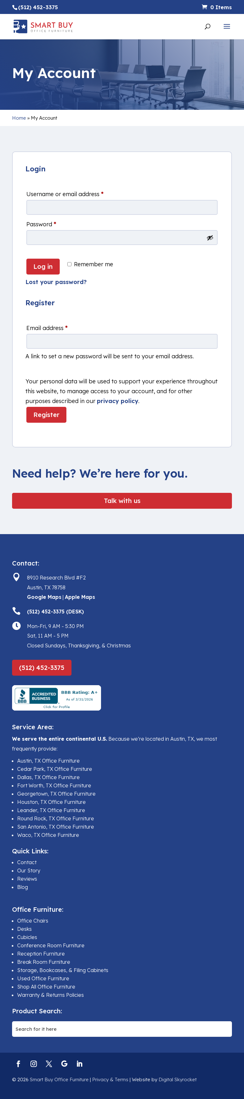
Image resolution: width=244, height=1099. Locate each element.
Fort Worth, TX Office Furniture (54, 785)
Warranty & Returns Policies (50, 995)
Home (19, 118)
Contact (27, 862)
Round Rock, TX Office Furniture (55, 818)
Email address (47, 328)
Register (46, 415)
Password (41, 224)
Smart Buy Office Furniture (59, 1079)
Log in (43, 266)
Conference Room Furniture (51, 945)
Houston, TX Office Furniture (51, 802)
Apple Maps (80, 597)
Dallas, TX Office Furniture (48, 777)
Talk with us (122, 501)
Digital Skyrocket (178, 1079)
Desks (24, 929)
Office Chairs (32, 920)
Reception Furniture (41, 953)
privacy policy (117, 401)
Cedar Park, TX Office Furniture (54, 769)
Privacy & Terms (110, 1079)
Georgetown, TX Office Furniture (56, 794)
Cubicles (27, 937)
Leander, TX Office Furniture (51, 810)
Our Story (28, 870)
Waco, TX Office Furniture (48, 835)
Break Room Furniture (43, 962)
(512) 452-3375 (41, 668)
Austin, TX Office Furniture (48, 761)
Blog (22, 887)
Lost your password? (56, 282)
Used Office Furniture (43, 978)
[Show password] (210, 237)
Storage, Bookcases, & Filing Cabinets (62, 970)
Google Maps (44, 597)
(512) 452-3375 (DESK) (55, 611)
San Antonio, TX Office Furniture (55, 827)
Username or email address (65, 194)
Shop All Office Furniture (46, 986)
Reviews (27, 879)
